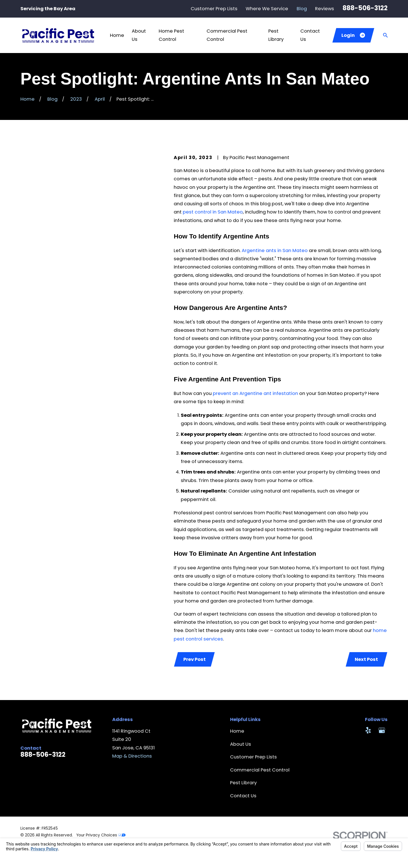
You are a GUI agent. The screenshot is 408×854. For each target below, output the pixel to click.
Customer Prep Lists (214, 8)
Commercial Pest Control (260, 770)
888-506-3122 (365, 8)
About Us (240, 744)
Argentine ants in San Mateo (275, 250)
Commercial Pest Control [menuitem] (227, 35)
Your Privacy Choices (101, 835)
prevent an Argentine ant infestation (255, 393)
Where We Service (267, 8)
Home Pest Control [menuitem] (171, 35)
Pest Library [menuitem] (276, 35)
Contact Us (243, 795)
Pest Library (243, 782)
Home (237, 731)
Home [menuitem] (117, 35)
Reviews (324, 8)
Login (353, 35)
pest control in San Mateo (213, 212)
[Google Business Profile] (382, 730)
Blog (302, 8)
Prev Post (194, 659)
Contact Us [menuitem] (310, 35)
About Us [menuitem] (139, 35)
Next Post (366, 659)
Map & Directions (132, 756)
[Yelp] (368, 730)
